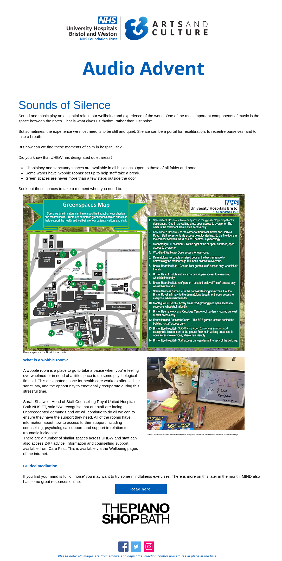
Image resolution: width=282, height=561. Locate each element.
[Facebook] (123, 546)
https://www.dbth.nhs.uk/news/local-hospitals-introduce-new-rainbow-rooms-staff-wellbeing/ (196, 434)
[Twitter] (136, 546)
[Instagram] (149, 546)
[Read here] (141, 489)
